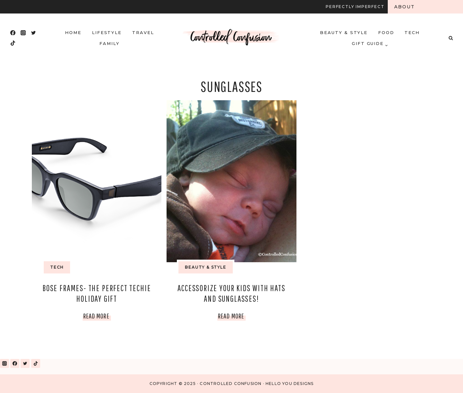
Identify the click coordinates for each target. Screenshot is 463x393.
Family (109, 43)
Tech (412, 32)
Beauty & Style (344, 32)
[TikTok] (13, 43)
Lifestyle (107, 32)
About (404, 7)
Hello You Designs (289, 383)
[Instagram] (23, 33)
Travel (143, 32)
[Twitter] (33, 33)
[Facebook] (13, 33)
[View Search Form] (450, 37)
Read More (97, 315)
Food (386, 32)
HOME (73, 32)
